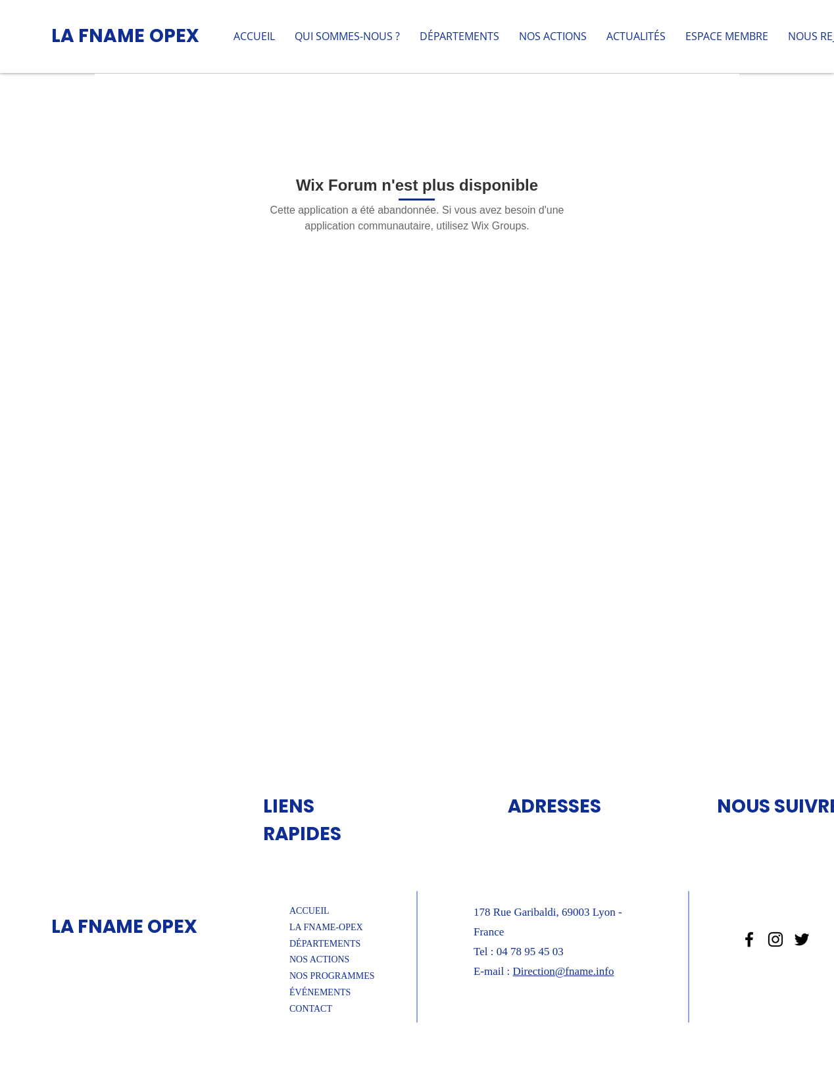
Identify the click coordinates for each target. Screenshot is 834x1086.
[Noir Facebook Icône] (749, 939)
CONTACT (310, 1009)
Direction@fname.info (563, 971)
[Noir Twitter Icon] (802, 939)
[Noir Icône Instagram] (775, 939)
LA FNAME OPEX (125, 36)
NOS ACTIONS (319, 959)
